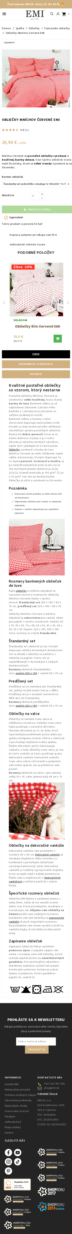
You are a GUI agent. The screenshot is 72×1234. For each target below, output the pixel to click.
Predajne (10, 1116)
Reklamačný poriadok (17, 1089)
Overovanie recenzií (17, 1111)
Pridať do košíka (36, 210)
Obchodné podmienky (18, 1100)
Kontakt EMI (12, 1084)
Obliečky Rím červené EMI (37, 326)
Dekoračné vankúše (47, 855)
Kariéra (9, 1132)
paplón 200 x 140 (26, 673)
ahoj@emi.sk (51, 1088)
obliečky (21, 591)
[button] (58, 339)
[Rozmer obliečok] (37, 184)
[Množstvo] (35, 196)
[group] (36, 302)
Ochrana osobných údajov (20, 1095)
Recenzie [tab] (36, 374)
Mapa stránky (13, 1127)
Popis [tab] (36, 354)
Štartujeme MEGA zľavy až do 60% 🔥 (36, 4)
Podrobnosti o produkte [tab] (36, 364)
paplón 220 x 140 (26, 706)
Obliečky (14, 450)
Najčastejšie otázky (16, 1106)
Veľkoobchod (13, 1122)
